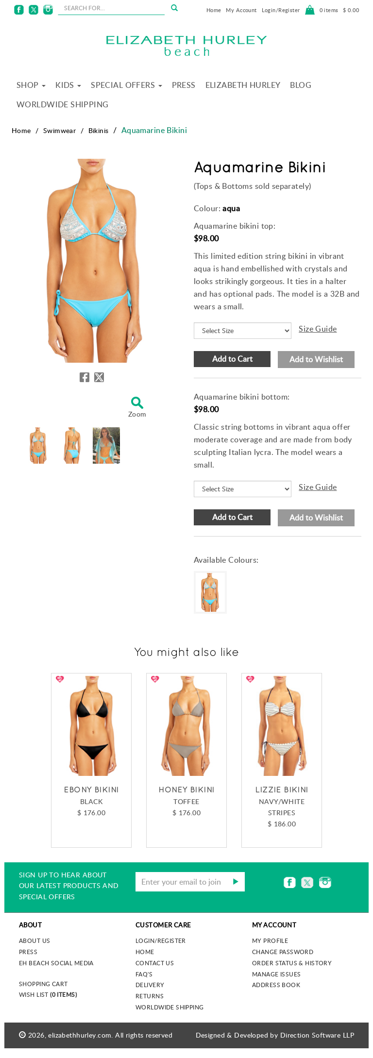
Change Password (282, 952)
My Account (241, 10)
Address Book (276, 985)
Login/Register (281, 10)
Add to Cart (232, 358)
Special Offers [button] (126, 85)
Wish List (48, 994)
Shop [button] (31, 85)
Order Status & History (292, 963)
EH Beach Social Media (56, 963)
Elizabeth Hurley (243, 85)
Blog (300, 85)
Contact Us (155, 963)
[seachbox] (111, 7)
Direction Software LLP (317, 1035)
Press (184, 85)
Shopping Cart (43, 984)
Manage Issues (276, 974)
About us (34, 940)
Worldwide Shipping (63, 104)
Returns (150, 996)
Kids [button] (68, 85)
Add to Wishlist (316, 359)
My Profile (270, 940)
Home (213, 10)
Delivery (150, 985)
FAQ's (144, 974)
